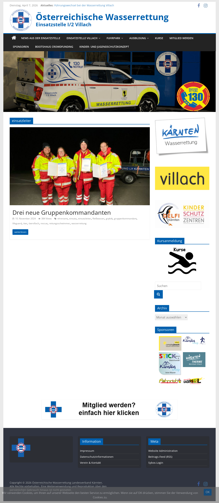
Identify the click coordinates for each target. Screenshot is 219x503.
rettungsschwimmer (59, 223)
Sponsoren (21, 47)
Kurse (159, 38)
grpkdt (109, 218)
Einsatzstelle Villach (82, 38)
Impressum (87, 451)
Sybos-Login (155, 462)
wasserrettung (79, 223)
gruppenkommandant (125, 218)
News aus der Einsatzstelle (40, 38)
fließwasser (98, 218)
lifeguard (17, 223)
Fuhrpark (113, 38)
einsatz (73, 218)
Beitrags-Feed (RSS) (160, 456)
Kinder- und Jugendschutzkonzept (104, 47)
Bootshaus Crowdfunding (54, 47)
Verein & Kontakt (90, 462)
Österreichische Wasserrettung (102, 17)
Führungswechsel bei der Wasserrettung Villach (84, 5)
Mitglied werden (181, 38)
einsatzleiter (84, 218)
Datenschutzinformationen (97, 456)
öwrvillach (34, 223)
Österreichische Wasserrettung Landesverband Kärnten (67, 482)
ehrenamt (62, 218)
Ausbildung (137, 38)
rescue (44, 223)
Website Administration (163, 451)
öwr (25, 223)
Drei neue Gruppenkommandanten (61, 212)
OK (208, 492)
